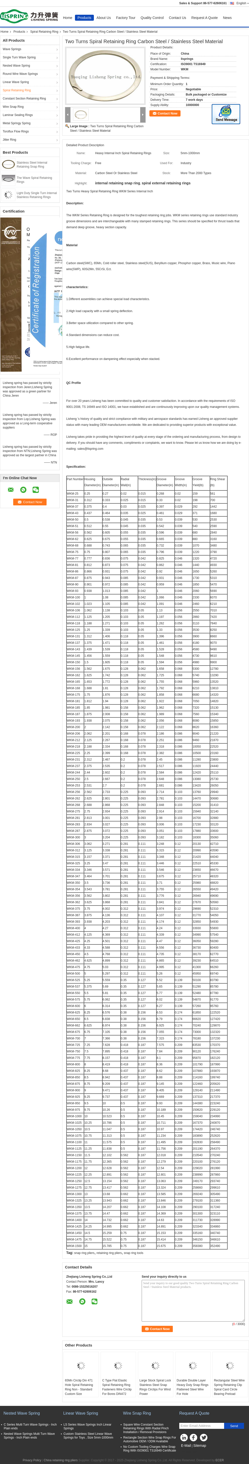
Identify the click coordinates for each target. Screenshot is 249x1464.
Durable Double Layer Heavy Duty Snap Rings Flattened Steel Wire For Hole (192, 1387)
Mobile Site (188, 1452)
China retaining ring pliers (61, 1460)
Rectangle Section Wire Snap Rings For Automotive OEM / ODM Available (149, 1439)
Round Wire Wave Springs (20, 74)
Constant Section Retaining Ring (24, 98)
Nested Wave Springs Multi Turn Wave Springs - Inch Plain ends (29, 1435)
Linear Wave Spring (16, 82)
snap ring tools (133, 1253)
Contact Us (177, 18)
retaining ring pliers (109, 1253)
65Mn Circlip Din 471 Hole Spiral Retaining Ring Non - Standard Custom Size (79, 1387)
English (243, 3)
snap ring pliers (84, 1253)
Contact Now (167, 113)
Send (234, 1426)
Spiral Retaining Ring (44, 31)
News (227, 18)
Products (84, 18)
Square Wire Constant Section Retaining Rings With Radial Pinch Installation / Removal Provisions (146, 1428)
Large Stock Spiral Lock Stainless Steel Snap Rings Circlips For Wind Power (155, 1387)
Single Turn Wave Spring (19, 57)
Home (67, 18)
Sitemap (199, 1446)
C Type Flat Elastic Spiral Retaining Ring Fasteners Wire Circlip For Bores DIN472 (116, 1387)
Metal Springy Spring (16, 123)
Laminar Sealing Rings (18, 115)
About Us (104, 18)
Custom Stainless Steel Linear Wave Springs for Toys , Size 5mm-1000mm (88, 1435)
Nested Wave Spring (16, 65)
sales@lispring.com (90, 448)
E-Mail (186, 1446)
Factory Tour (125, 18)
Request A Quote (204, 18)
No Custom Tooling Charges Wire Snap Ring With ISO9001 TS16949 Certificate (149, 1448)
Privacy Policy (32, 1460)
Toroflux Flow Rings (16, 131)
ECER (220, 1460)
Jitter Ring (9, 139)
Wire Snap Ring (13, 107)
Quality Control (152, 18)
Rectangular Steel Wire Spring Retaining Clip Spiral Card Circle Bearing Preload (229, 1387)
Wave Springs (12, 49)
